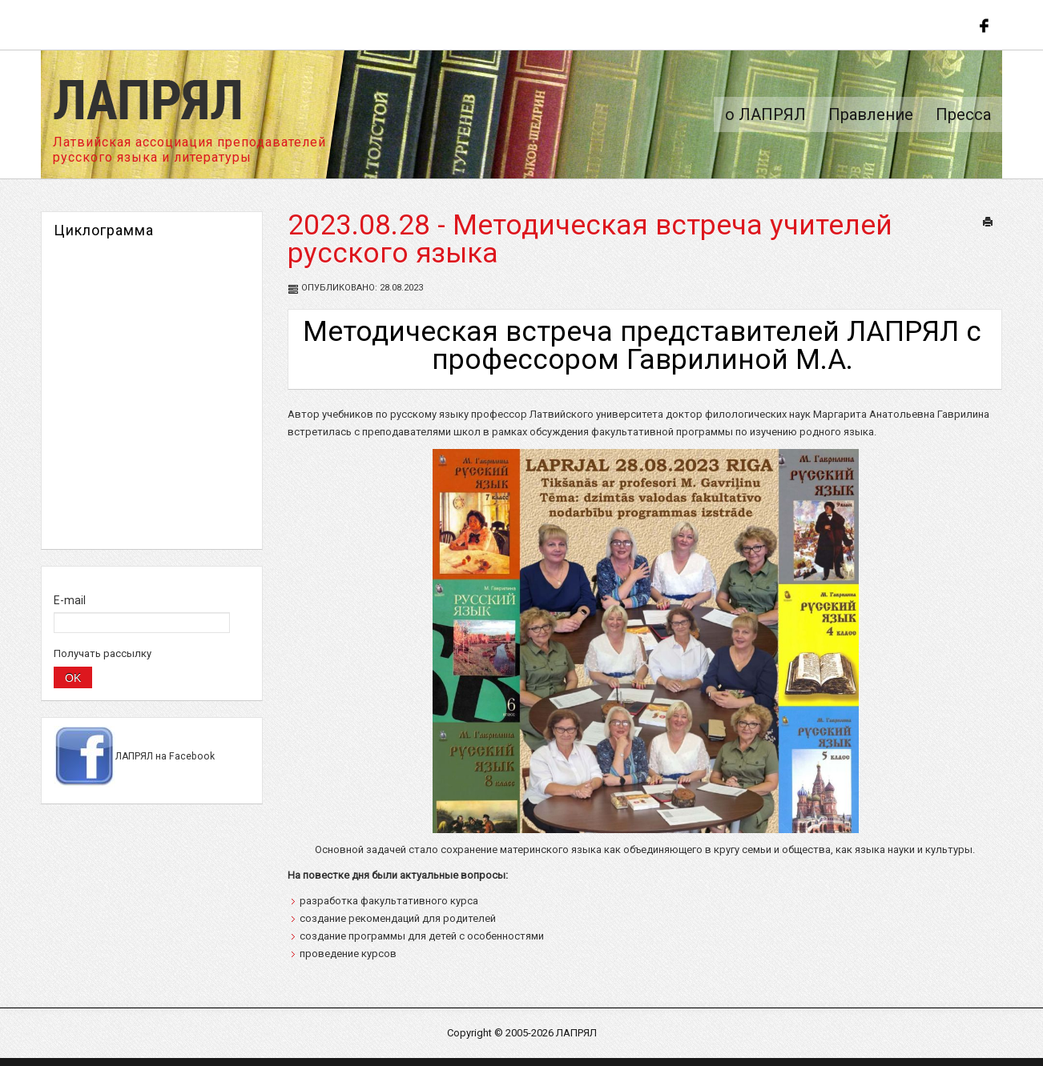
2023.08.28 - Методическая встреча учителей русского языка (590, 239)
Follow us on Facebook (982, 24)
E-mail (70, 600)
